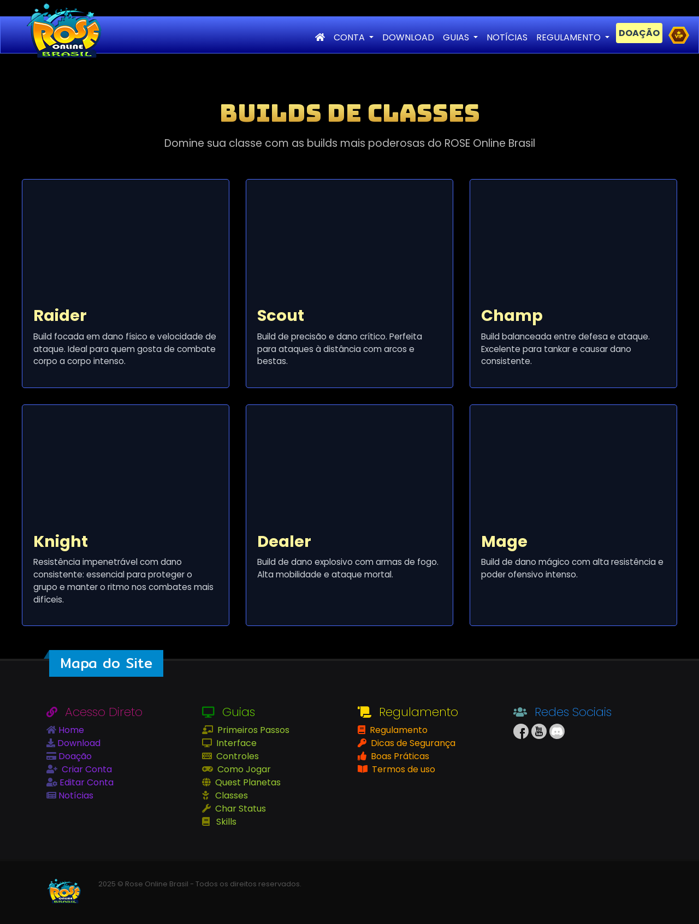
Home (70, 730)
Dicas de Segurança (412, 743)
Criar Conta (86, 769)
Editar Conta (85, 782)
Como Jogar (243, 769)
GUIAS (457, 37)
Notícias (74, 795)
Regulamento (398, 730)
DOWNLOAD (408, 37)
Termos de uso (402, 769)
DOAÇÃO (639, 33)
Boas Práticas (399, 756)
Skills (225, 821)
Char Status (239, 808)
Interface (235, 743)
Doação (74, 756)
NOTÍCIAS (507, 37)
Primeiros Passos (252, 730)
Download (77, 743)
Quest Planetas (247, 782)
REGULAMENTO (569, 37)
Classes (230, 795)
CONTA (350, 37)
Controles (236, 756)
